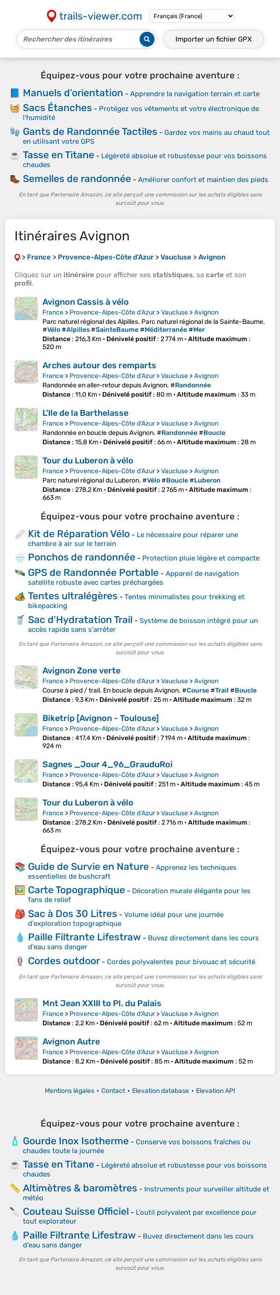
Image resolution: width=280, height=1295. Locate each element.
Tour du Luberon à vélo (87, 460)
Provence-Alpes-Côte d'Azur (112, 312)
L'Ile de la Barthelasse (85, 413)
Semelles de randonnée (77, 178)
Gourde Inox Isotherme (76, 1141)
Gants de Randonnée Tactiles (90, 131)
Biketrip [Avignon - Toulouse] (100, 718)
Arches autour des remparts (99, 365)
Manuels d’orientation (73, 92)
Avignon (206, 312)
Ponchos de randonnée (81, 557)
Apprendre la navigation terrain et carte (194, 94)
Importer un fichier (213, 39)
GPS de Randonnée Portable (93, 572)
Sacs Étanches (57, 107)
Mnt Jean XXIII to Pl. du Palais (101, 1003)
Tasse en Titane (58, 155)
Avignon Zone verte (81, 670)
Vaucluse (174, 312)
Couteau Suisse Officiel (76, 1211)
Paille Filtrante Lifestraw (84, 937)
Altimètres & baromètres (80, 1188)
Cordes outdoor (64, 960)
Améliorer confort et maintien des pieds (203, 179)
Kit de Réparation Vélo (79, 533)
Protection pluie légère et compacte (200, 558)
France (52, 312)
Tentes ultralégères (73, 596)
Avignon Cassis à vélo (85, 302)
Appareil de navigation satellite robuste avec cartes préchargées (133, 578)
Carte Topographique (76, 890)
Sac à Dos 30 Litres (72, 913)
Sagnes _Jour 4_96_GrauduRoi (107, 764)
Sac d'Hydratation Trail (80, 619)
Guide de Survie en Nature (88, 866)
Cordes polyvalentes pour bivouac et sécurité (181, 962)
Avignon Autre (71, 1041)
